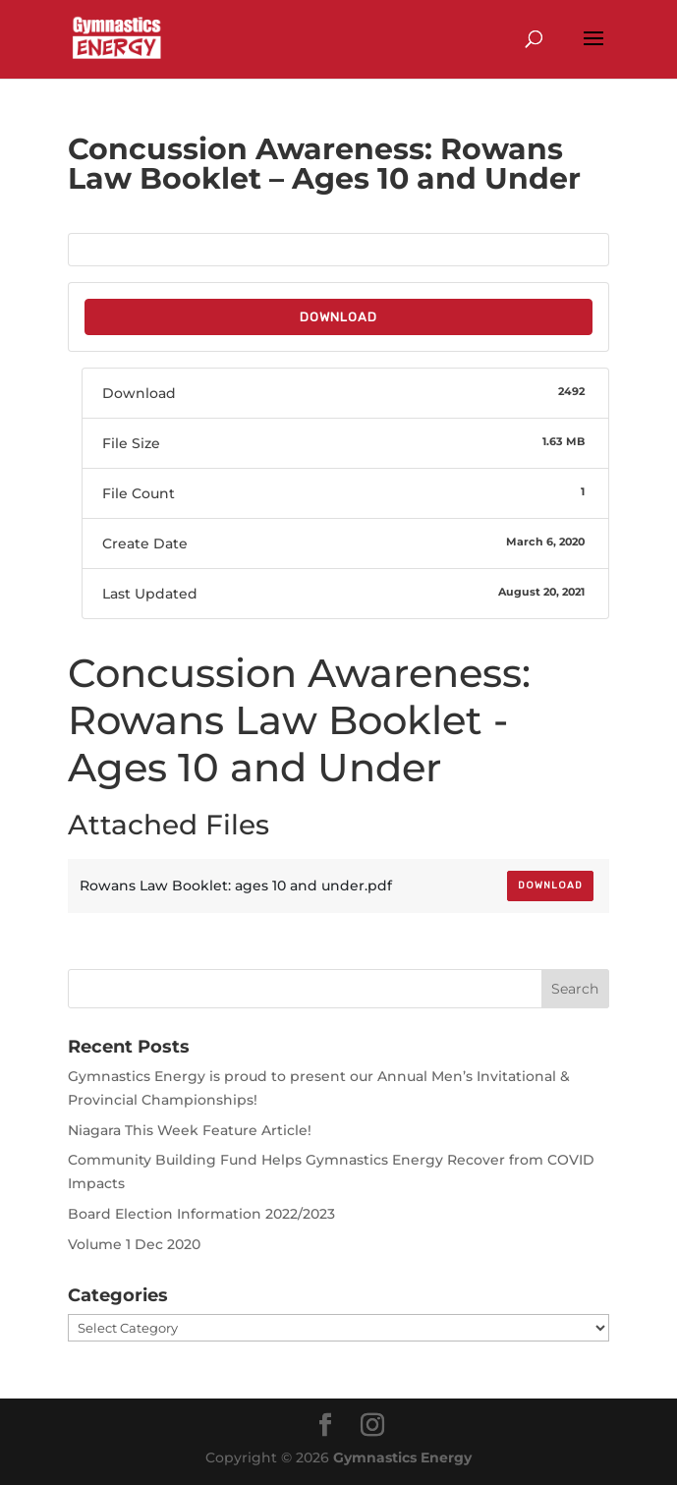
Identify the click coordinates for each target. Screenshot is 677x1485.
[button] (593, 51)
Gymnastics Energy (402, 1457)
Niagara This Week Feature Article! (189, 1130)
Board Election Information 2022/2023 (201, 1214)
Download (338, 317)
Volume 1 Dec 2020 (134, 1244)
